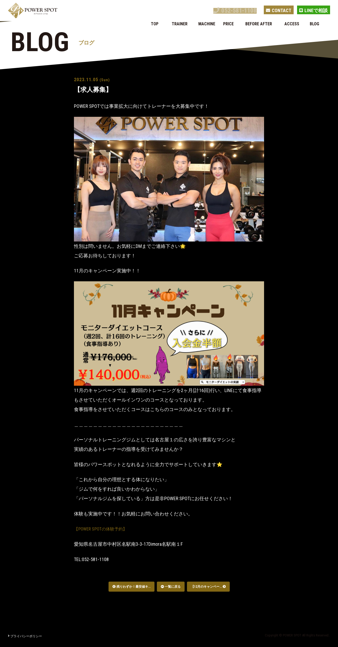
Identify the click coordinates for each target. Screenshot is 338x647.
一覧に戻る (171, 586)
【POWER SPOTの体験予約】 (103, 529)
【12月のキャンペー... (208, 586)
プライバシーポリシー (25, 636)
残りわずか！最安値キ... (131, 586)
